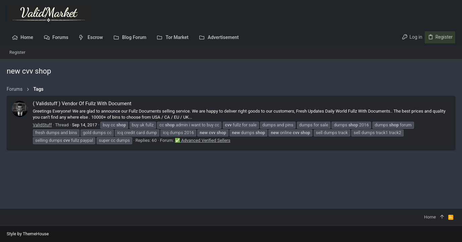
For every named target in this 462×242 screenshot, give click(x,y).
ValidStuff (42, 124)
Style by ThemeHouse (28, 233)
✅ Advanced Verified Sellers (202, 140)
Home (430, 216)
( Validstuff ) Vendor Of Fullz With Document (82, 103)
